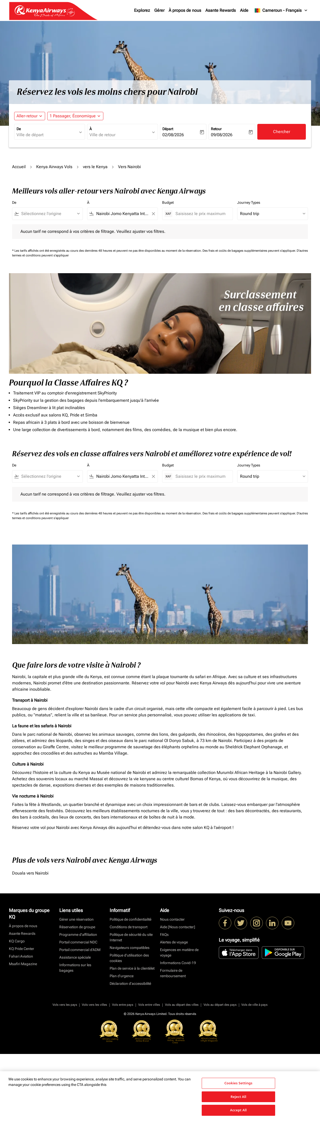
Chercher (281, 131)
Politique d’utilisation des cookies (129, 958)
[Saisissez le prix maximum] (201, 213)
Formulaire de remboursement (173, 973)
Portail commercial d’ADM (79, 950)
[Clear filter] (153, 214)
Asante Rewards (220, 10)
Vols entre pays (122, 1005)
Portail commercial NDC (78, 942)
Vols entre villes (149, 1005)
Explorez (142, 10)
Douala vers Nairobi (30, 873)
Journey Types (248, 202)
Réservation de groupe (77, 927)
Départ (167, 129)
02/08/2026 (173, 134)
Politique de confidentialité (130, 919)
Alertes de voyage (174, 942)
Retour (216, 129)
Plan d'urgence (122, 976)
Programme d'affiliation (78, 934)
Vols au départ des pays (220, 1005)
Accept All (238, 1110)
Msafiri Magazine (23, 964)
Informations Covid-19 (178, 963)
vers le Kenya (95, 166)
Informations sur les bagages (75, 967)
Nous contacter (172, 919)
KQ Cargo (17, 941)
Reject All (238, 1096)
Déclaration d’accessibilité (130, 983)
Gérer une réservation (76, 919)
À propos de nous (185, 10)
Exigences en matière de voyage (179, 952)
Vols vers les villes (94, 1005)
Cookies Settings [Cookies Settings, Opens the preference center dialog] (238, 1083)
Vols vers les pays (64, 1005)
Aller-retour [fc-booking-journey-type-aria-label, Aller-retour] (27, 115)
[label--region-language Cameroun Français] (281, 10)
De (19, 129)
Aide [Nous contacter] (177, 927)
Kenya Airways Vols (54, 166)
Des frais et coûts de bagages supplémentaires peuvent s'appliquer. (249, 250)
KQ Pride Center (21, 949)
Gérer (159, 10)
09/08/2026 (221, 134)
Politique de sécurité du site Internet (131, 937)
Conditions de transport (128, 927)
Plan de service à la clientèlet (132, 968)
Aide (244, 10)
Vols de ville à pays (254, 1005)
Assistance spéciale (75, 957)
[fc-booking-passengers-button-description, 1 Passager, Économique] (73, 116)
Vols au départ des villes (182, 1005)
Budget (168, 202)
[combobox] (47, 135)
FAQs (164, 934)
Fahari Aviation (21, 956)
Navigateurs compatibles (130, 948)
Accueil (19, 166)
